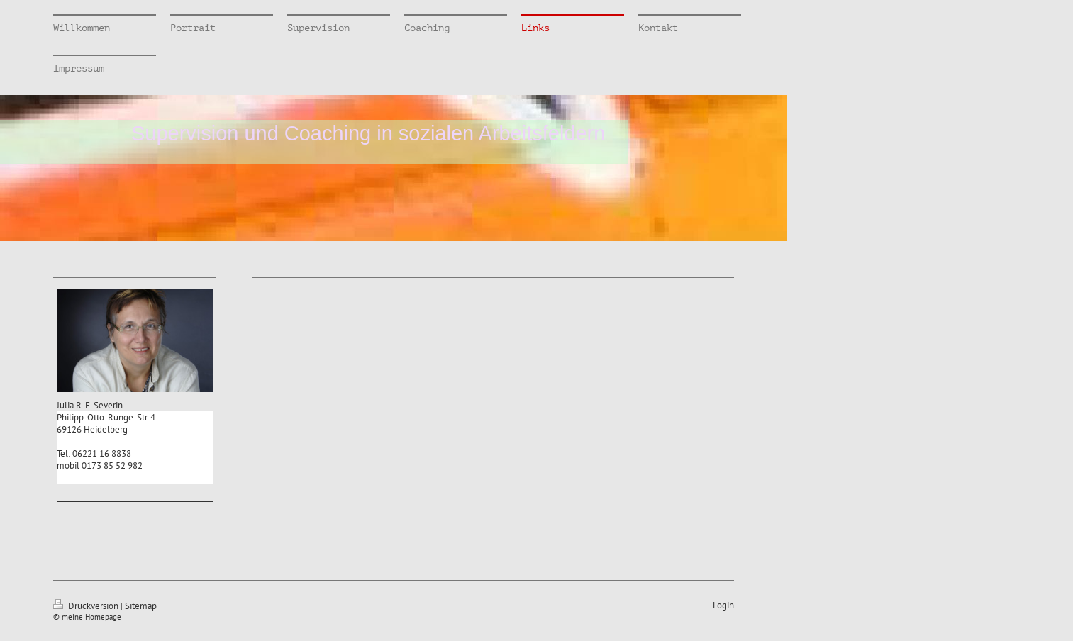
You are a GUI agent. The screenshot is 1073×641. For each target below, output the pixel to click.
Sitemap (141, 606)
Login (723, 605)
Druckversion (87, 606)
